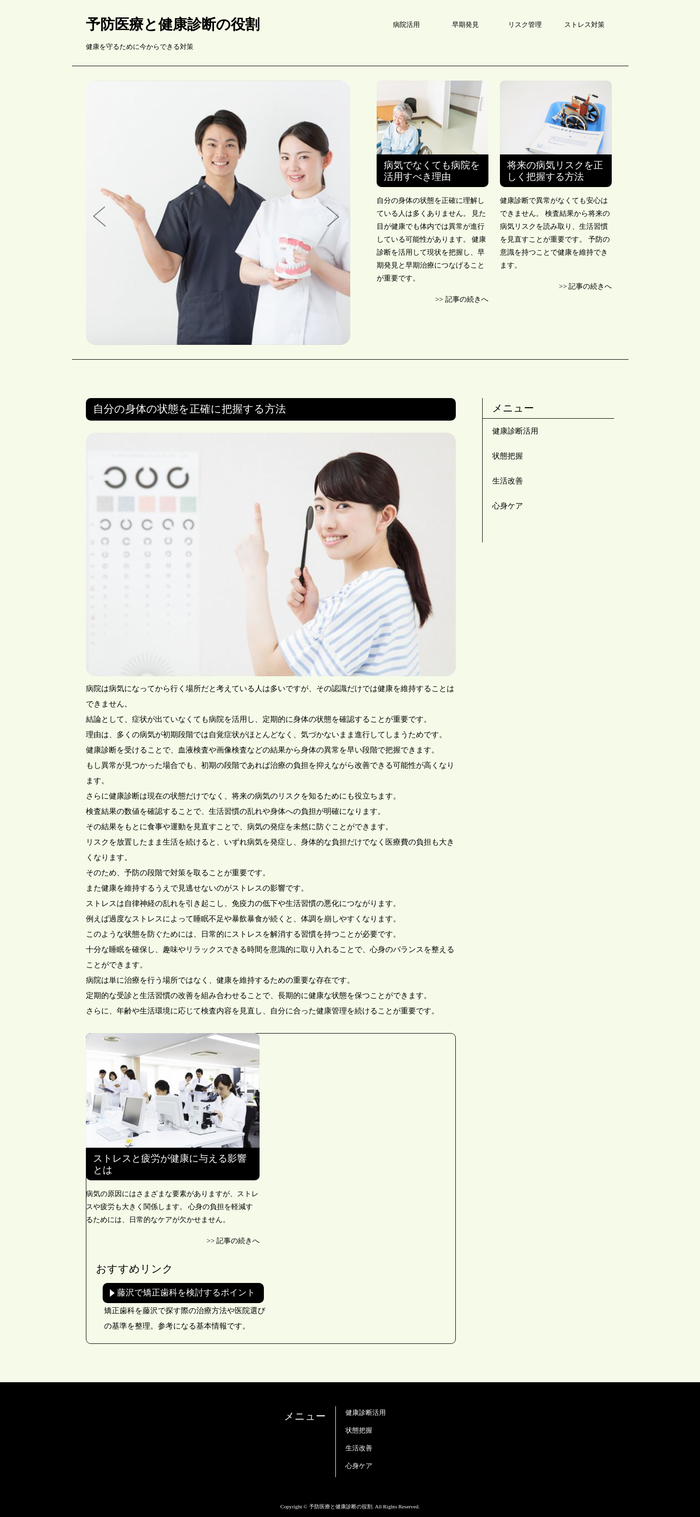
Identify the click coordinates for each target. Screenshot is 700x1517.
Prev (103, 217)
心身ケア (507, 506)
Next (333, 217)
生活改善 (507, 481)
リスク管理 (525, 24)
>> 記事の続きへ (461, 299)
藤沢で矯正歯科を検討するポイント (186, 1292)
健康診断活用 (515, 431)
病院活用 (406, 24)
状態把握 (507, 456)
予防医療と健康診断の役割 (173, 24)
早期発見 (465, 24)
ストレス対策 (584, 24)
